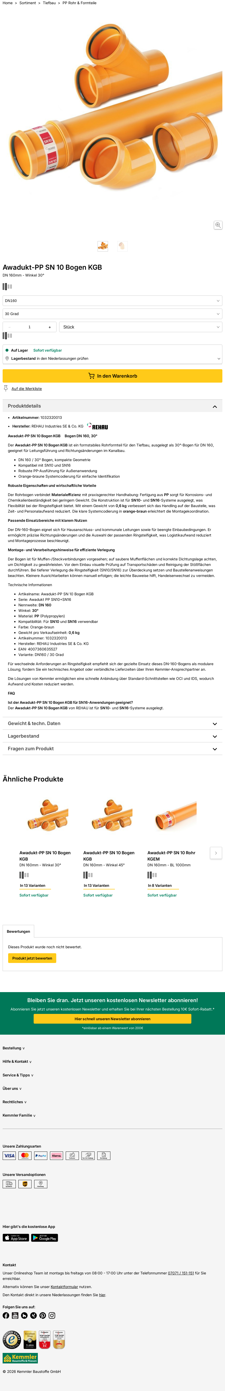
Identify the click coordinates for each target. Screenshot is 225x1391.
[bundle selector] (140, 327)
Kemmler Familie (19, 1115)
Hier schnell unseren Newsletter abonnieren (112, 1019)
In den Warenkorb (112, 376)
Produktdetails (24, 406)
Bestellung (14, 1048)
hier (102, 1295)
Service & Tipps (18, 1075)
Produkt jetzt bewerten (32, 958)
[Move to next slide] (216, 853)
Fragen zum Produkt (31, 748)
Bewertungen (18, 931)
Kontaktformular (64, 1286)
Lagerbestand (23, 736)
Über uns (12, 1088)
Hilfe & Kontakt (17, 1061)
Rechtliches (15, 1102)
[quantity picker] (29, 327)
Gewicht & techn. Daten (34, 723)
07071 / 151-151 (181, 1273)
